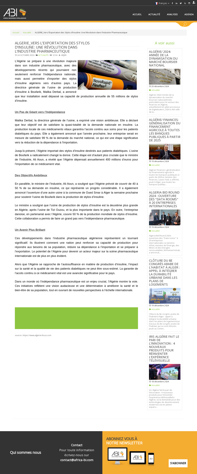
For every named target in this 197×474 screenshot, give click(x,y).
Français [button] (162, 3)
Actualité (26, 32)
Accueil (16, 32)
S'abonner (178, 461)
